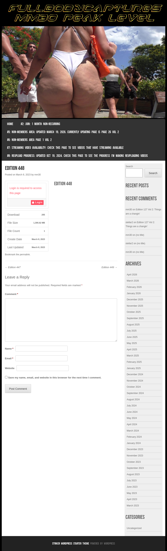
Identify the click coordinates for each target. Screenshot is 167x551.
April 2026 (132, 274)
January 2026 (134, 293)
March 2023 (133, 505)
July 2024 (131, 405)
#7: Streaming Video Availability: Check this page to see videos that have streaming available (65, 148)
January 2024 (134, 443)
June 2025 (132, 337)
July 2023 (131, 480)
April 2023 (132, 499)
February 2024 (134, 437)
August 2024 (133, 399)
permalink (25, 254)
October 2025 (134, 312)
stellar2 (129, 222)
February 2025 (134, 362)
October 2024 (134, 387)
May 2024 (132, 418)
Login (37, 202)
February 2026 (134, 287)
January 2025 (134, 368)
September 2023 (135, 468)
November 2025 (135, 306)
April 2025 (132, 349)
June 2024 (132, 412)
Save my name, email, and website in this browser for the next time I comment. (54, 377)
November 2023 (135, 455)
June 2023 (132, 487)
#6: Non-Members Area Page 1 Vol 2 (29, 140)
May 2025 (132, 343)
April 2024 (132, 424)
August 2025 (133, 324)
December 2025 (135, 299)
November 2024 (135, 380)
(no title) (140, 235)
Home (10, 124)
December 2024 (135, 374)
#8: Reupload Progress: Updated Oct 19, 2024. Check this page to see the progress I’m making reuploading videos (77, 156)
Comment (11, 294)
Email (9, 358)
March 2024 (133, 430)
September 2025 (135, 318)
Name (9, 348)
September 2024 (135, 393)
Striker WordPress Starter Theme (70, 543)
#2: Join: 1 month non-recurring (40, 124)
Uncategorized (134, 528)
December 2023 (135, 449)
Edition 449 (109, 267)
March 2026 (133, 280)
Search (129, 166)
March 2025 (133, 355)
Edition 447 (13, 267)
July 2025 (131, 330)
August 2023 (133, 474)
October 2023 (134, 462)
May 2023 (132, 493)
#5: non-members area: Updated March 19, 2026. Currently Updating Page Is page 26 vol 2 (63, 132)
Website (10, 368)
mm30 (37, 174)
